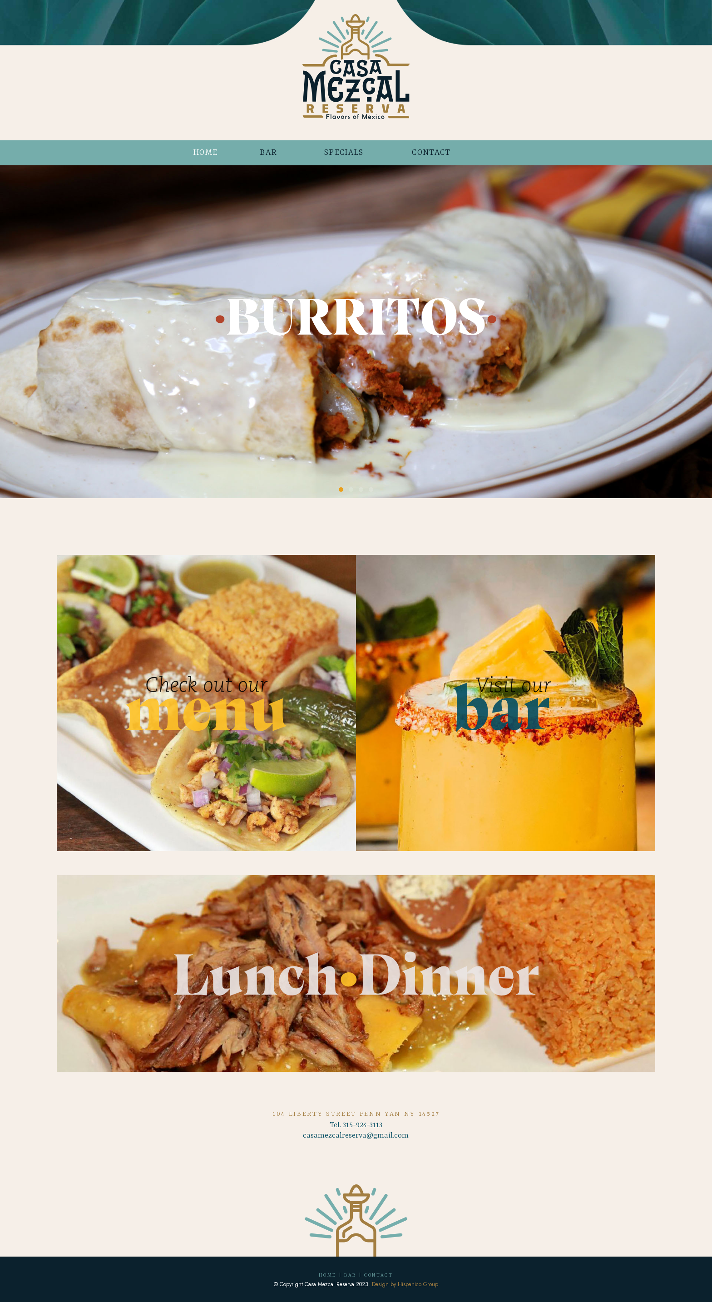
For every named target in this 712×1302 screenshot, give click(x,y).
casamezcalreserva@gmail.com (356, 1135)
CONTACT (431, 152)
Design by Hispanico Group (405, 1284)
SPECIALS (344, 152)
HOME (205, 152)
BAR (268, 152)
